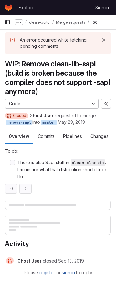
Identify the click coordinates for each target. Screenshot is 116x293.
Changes (99, 136)
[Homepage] (8, 7)
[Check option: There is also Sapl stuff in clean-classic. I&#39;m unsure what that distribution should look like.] (12, 162)
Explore (27, 7)
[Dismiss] (103, 40)
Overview (19, 136)
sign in (68, 272)
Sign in (102, 7)
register (47, 272)
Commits (46, 136)
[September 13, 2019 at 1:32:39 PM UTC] (71, 260)
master (48, 122)
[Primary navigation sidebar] (7, 22)
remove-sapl (19, 122)
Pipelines (72, 136)
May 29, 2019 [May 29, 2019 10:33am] (71, 122)
